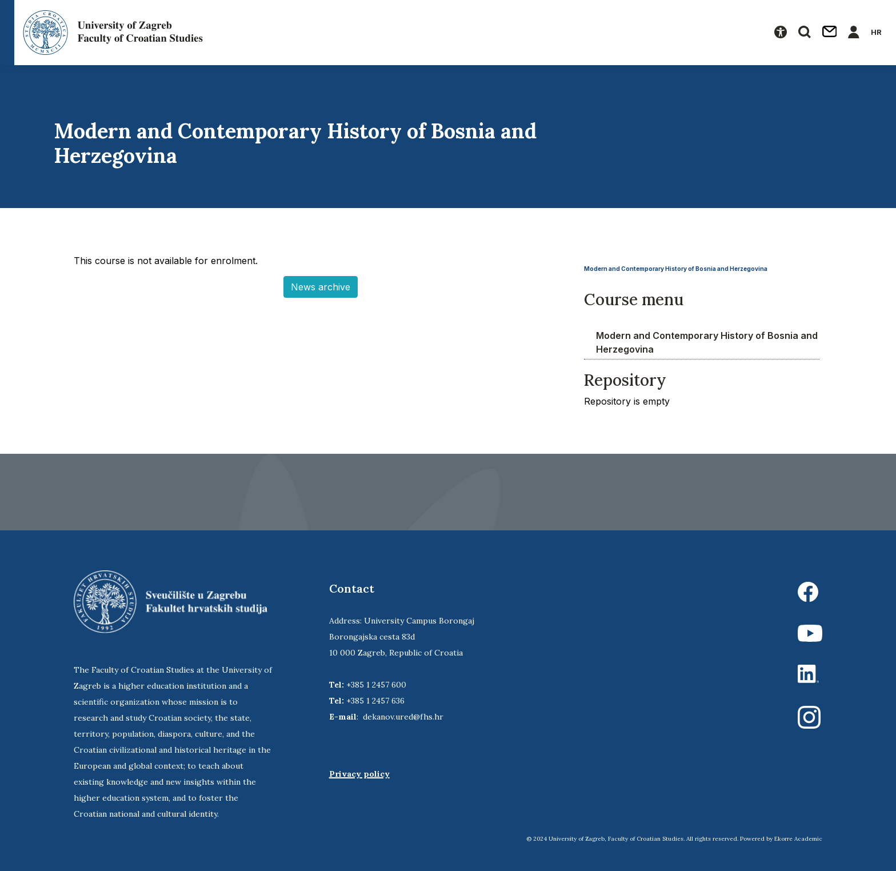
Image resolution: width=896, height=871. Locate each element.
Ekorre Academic (798, 838)
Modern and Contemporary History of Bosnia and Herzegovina (675, 268)
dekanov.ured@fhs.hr (403, 717)
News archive (320, 287)
